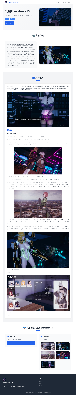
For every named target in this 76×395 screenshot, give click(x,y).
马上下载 (69, 2)
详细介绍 (58, 2)
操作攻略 (64, 2)
